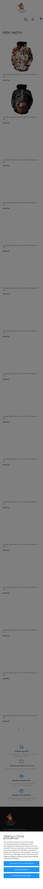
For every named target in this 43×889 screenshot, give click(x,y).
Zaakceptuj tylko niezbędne (21, 863)
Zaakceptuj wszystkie (21, 875)
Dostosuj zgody (21, 869)
